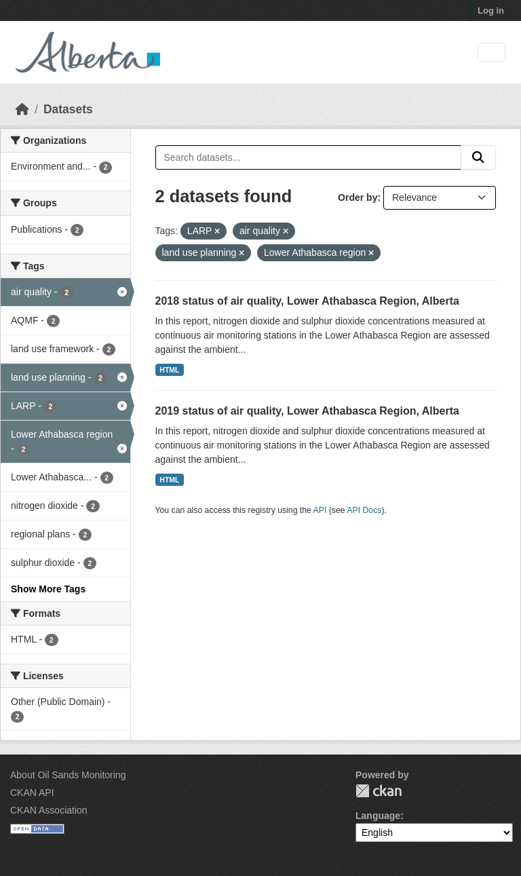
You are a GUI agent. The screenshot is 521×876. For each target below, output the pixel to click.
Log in (491, 10)
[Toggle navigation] (491, 52)
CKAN (378, 791)
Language (377, 815)
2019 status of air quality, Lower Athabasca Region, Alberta (307, 411)
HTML (169, 370)
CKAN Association (49, 810)
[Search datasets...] (308, 157)
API (320, 510)
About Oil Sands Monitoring (68, 774)
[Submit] (478, 157)
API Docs (364, 510)
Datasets (68, 109)
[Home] (22, 109)
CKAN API (32, 792)
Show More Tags (48, 589)
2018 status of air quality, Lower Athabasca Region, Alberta (307, 301)
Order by (357, 197)
